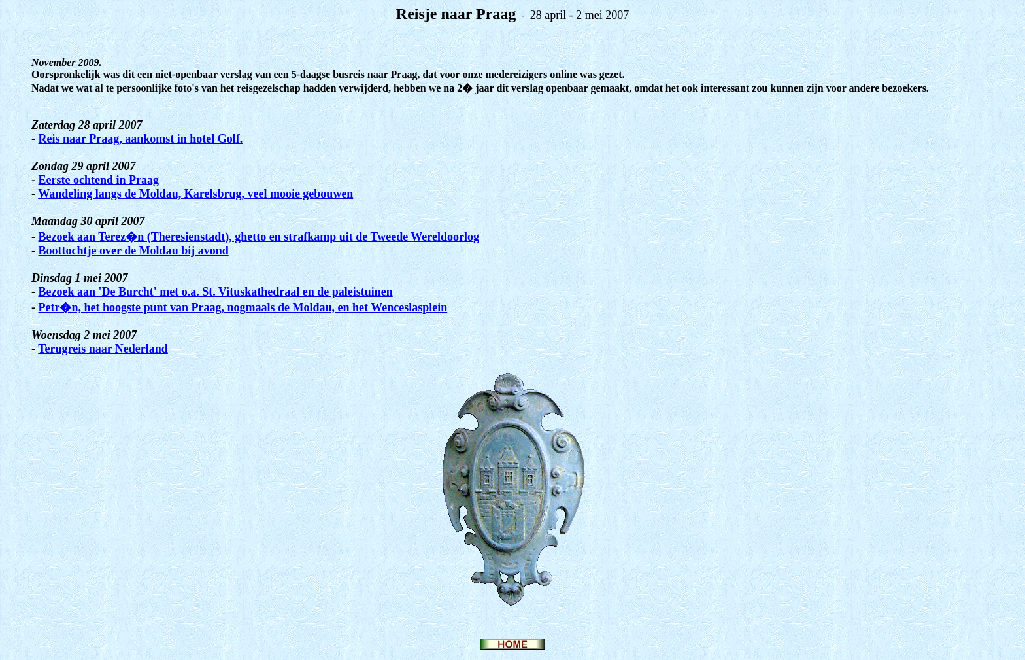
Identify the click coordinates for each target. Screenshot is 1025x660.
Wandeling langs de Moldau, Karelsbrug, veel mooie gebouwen (195, 193)
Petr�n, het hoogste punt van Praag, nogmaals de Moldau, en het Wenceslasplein (243, 307)
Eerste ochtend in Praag (99, 179)
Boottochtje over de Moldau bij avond (134, 250)
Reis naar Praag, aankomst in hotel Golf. (141, 138)
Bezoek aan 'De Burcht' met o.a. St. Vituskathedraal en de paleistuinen (216, 291)
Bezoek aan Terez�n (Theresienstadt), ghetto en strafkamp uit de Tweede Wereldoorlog (259, 236)
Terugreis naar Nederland (103, 348)
